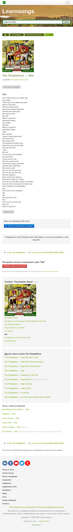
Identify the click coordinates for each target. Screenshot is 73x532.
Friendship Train (10, 341)
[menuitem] (11, 87)
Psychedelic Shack (11, 318)
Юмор (4, 493)
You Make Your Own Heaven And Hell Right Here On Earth (25, 321)
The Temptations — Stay (14, 371)
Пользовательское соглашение (22, 507)
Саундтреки (6, 480)
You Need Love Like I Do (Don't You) (17, 337)
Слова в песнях (8, 473)
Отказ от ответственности (51, 271)
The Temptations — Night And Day (18, 384)
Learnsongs (18, 11)
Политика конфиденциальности (50, 507)
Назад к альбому (46, 252)
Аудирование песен (9, 487)
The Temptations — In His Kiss (17, 393)
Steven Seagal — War (11, 427)
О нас (4, 497)
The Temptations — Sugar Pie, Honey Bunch (23, 366)
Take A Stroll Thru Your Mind (14, 328)
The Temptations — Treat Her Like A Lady (21, 357)
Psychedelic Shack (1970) (19, 80)
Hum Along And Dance (13, 324)
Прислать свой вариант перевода (19, 226)
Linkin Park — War (9, 423)
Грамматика (6, 483)
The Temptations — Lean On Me (18, 388)
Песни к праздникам (9, 476)
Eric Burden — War (10, 431)
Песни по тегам (8, 470)
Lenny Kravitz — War (10, 418)
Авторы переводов (9, 500)
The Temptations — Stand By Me (18, 379)
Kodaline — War (8, 414)
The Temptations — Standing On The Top (21, 375)
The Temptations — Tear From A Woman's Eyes (24, 362)
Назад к (14, 252)
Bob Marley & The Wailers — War (15, 409)
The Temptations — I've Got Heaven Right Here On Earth (28, 397)
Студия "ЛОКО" (44, 521)
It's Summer (9, 331)
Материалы (6, 490)
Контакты (5, 504)
